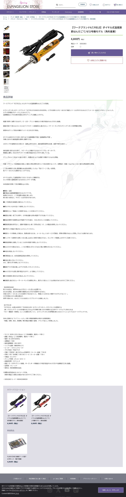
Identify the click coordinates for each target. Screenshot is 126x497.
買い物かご (118, 5)
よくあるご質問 (58, 479)
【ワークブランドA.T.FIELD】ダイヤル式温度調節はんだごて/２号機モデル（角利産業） (41, 418)
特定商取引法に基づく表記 (37, 479)
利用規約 (73, 479)
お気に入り (96, 5)
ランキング (55, 12)
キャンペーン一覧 (95, 12)
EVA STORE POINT (113, 12)
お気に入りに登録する (98, 60)
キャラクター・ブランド (26, 12)
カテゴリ (9, 12)
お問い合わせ (108, 479)
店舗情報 (81, 12)
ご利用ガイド (17, 479)
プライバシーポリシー (90, 479)
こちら (17, 493)
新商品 (44, 12)
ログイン (107, 5)
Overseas (68, 12)
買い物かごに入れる (98, 52)
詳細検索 (82, 4)
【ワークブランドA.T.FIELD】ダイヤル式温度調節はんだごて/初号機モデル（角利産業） (17, 418)
